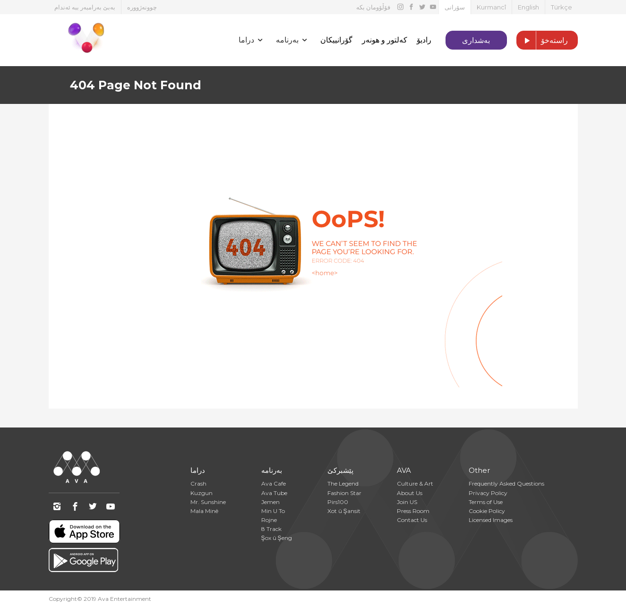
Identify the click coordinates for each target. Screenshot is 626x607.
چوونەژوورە (142, 7)
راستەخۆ (542, 40)
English (528, 7)
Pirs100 (337, 501)
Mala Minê (204, 510)
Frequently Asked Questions (506, 483)
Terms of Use (486, 501)
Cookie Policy (487, 510)
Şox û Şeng (276, 537)
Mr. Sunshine (208, 501)
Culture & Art (415, 483)
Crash (198, 483)
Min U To (273, 510)
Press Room (413, 510)
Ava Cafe (273, 483)
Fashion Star (344, 492)
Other (479, 470)
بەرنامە (271, 470)
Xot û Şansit (343, 510)
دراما (197, 470)
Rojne (269, 519)
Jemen (270, 501)
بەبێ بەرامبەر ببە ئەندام (84, 7)
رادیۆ (424, 39)
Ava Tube (274, 492)
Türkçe (561, 7)
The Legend (343, 483)
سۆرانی (455, 7)
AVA (404, 470)
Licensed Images (491, 519)
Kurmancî (491, 7)
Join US (407, 501)
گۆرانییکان (336, 39)
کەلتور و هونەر (384, 39)
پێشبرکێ (340, 470)
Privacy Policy (488, 492)
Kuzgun (201, 492)
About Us (409, 492)
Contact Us (412, 519)
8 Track (271, 528)
